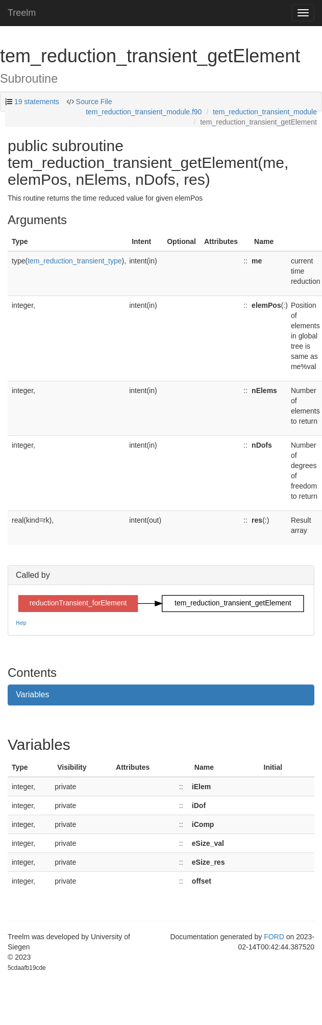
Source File (93, 101)
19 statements (36, 101)
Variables (32, 694)
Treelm (22, 13)
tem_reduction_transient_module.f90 (144, 112)
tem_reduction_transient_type (74, 261)
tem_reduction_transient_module (265, 112)
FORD (274, 937)
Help (21, 623)
